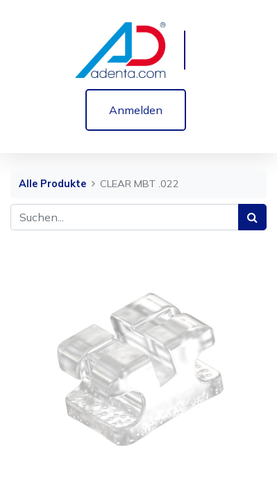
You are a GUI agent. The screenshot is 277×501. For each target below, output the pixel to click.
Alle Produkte (52, 183)
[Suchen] (252, 217)
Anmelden (135, 110)
